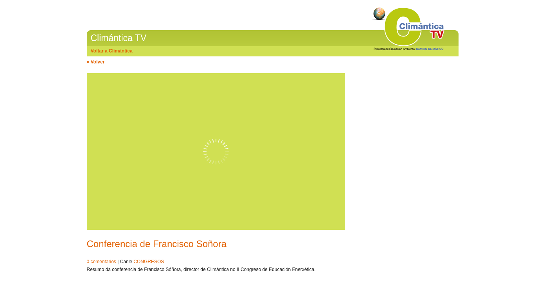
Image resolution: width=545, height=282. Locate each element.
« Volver (96, 62)
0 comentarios (101, 261)
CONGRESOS (148, 261)
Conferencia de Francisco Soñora (157, 244)
